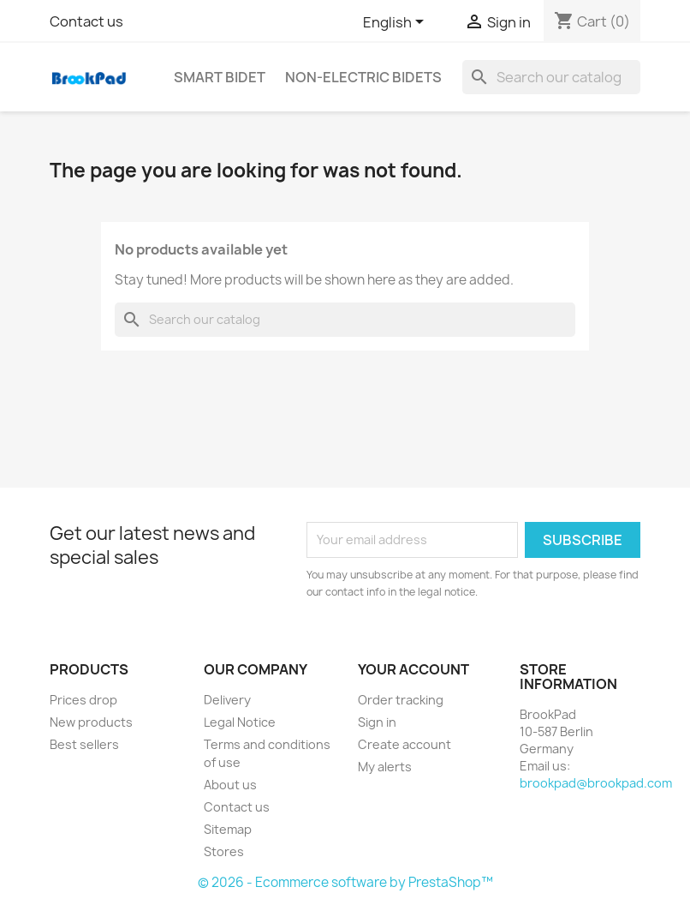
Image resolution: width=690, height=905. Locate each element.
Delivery (227, 700)
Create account (404, 744)
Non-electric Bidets (363, 77)
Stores (224, 851)
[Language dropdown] (396, 23)
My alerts (385, 766)
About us (230, 784)
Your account (413, 669)
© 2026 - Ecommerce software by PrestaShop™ (345, 882)
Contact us (86, 21)
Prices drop (83, 700)
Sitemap (228, 829)
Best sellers (84, 744)
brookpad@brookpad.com (596, 783)
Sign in (377, 722)
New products (91, 722)
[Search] (551, 77)
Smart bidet (219, 77)
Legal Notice (240, 722)
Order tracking (400, 700)
